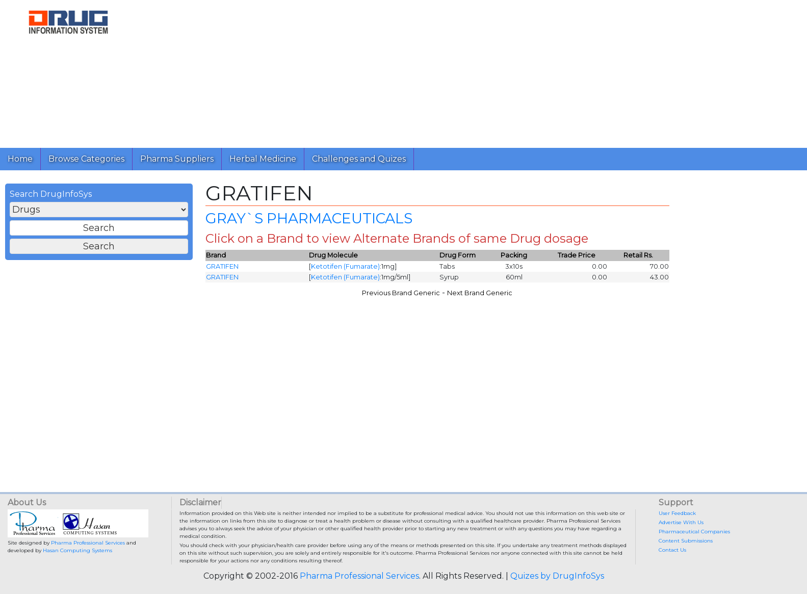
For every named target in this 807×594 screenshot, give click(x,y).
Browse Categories (86, 159)
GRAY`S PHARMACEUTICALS (308, 218)
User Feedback (677, 513)
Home (20, 159)
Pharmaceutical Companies (694, 531)
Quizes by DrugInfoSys (557, 576)
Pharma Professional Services (88, 542)
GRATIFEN (222, 266)
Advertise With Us (681, 522)
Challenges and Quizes (359, 159)
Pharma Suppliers (177, 159)
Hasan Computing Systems (77, 550)
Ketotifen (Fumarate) (345, 266)
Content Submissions (686, 540)
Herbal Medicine (262, 159)
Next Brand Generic (479, 293)
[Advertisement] (442, 71)
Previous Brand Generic (401, 293)
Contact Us (672, 550)
